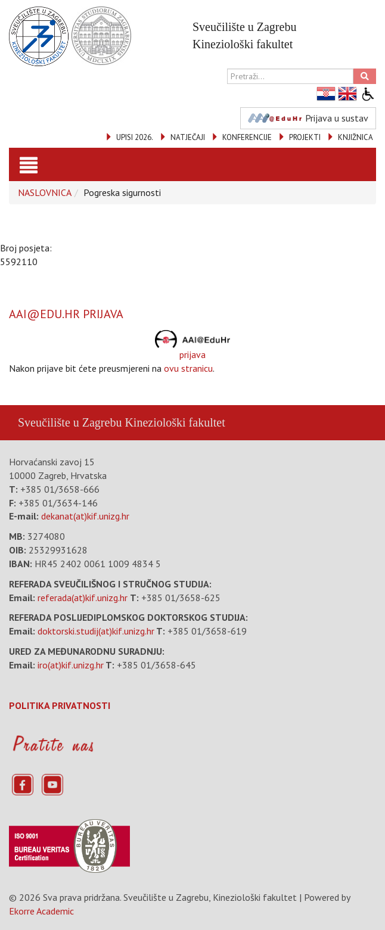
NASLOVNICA (45, 192)
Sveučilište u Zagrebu (70, 422)
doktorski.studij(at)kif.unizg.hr (96, 631)
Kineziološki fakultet (175, 422)
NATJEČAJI (187, 137)
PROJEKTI (305, 137)
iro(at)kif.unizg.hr (71, 665)
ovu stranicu (188, 368)
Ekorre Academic (41, 911)
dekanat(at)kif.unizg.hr (85, 516)
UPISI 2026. (134, 137)
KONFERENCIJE (247, 137)
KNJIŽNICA (355, 137)
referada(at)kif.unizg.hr (83, 598)
